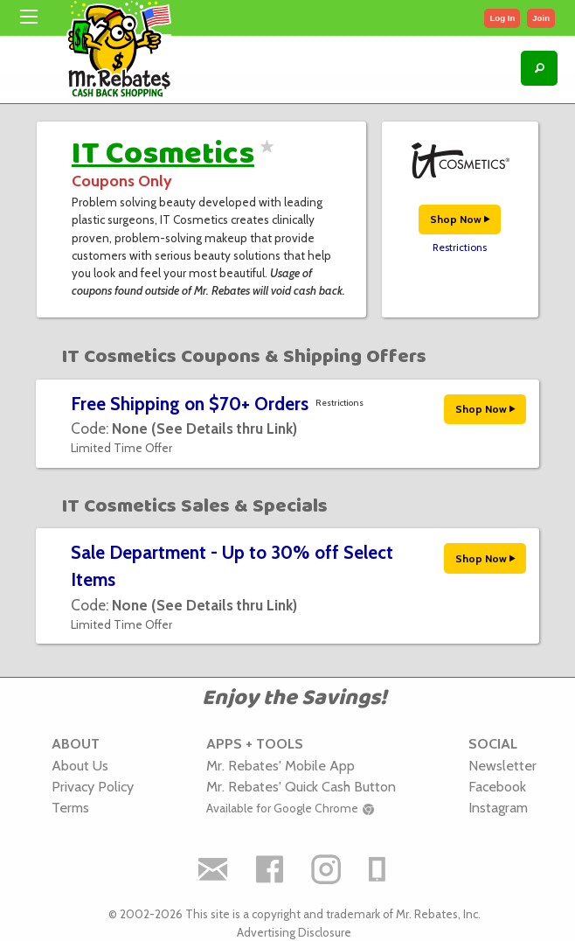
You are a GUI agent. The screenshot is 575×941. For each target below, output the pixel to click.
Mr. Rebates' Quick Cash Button (301, 786)
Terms (70, 807)
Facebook (497, 786)
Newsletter (502, 765)
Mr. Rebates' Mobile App (280, 765)
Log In (502, 18)
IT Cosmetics (163, 154)
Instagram (498, 807)
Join (541, 18)
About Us (80, 765)
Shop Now (459, 219)
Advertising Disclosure (294, 932)
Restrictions (460, 247)
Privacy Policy (93, 786)
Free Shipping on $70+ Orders (189, 404)
